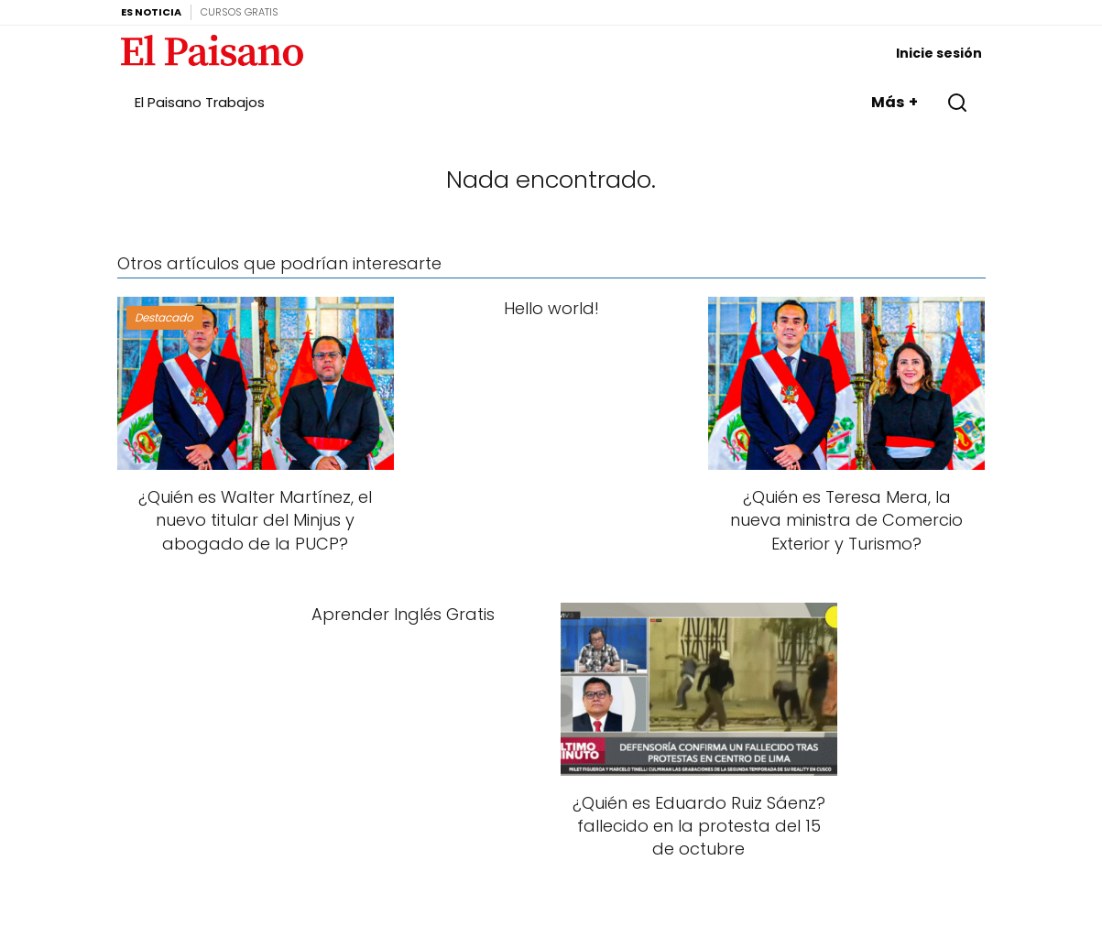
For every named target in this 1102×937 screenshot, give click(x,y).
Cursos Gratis (239, 12)
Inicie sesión (939, 53)
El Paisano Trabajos (200, 102)
